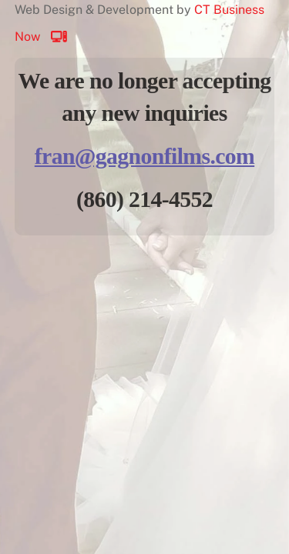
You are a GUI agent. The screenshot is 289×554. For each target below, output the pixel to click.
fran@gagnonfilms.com (144, 156)
